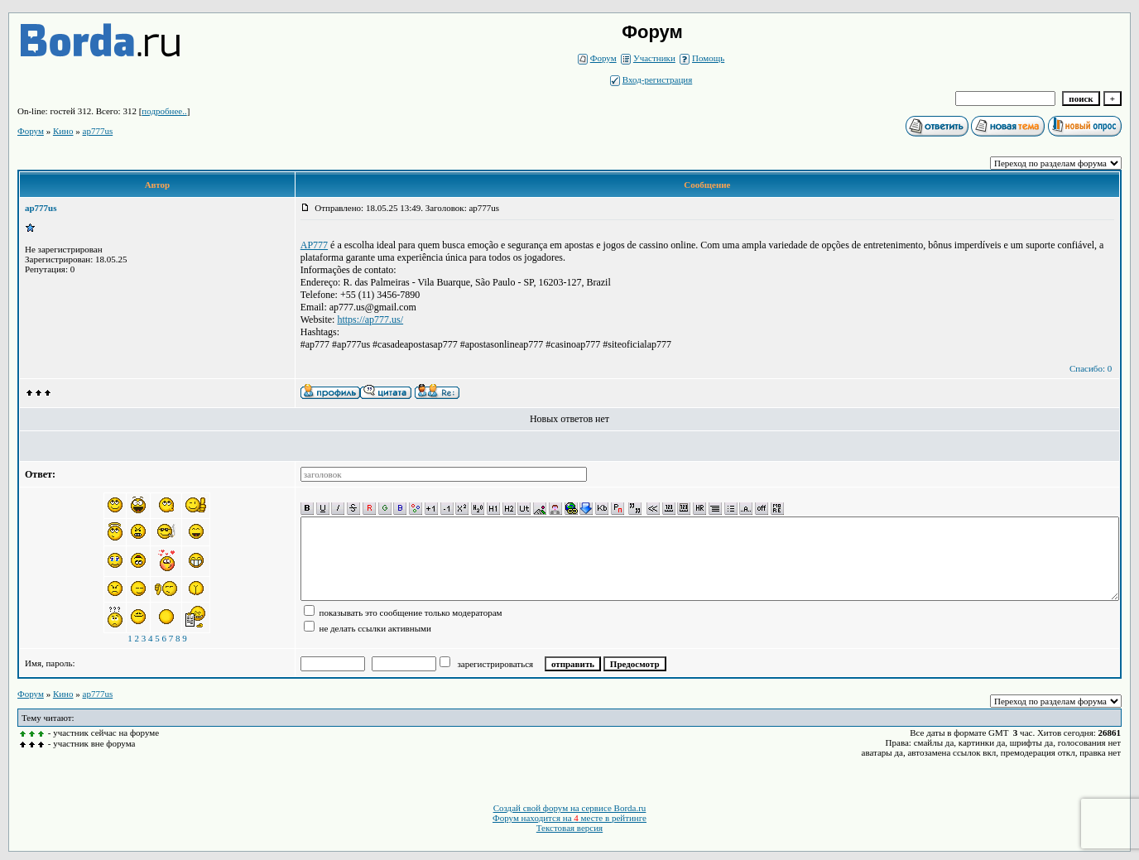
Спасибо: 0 (1090, 368)
